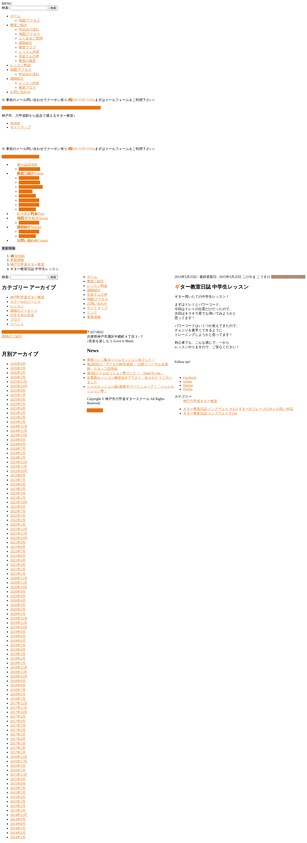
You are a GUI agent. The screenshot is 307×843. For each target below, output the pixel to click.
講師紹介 (25, 43)
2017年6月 (18, 730)
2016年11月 (18, 761)
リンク (92, 312)
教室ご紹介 (18, 25)
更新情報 (94, 317)
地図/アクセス (29, 20)
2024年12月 (18, 426)
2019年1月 (18, 663)
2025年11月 (18, 381)
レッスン (17, 306)
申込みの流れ (29, 29)
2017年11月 (18, 707)
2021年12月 (18, 529)
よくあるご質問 (31, 38)
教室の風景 (27, 61)
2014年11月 (18, 815)
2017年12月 (18, 703)
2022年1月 (18, 524)
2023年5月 (18, 489)
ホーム (15, 16)
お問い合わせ (20, 92)
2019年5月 (18, 645)
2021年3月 (18, 565)
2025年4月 (18, 408)
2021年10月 (18, 538)
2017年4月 (18, 739)
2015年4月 (18, 797)
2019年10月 (18, 627)
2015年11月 (18, 774)
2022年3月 (18, 515)
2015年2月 (18, 806)
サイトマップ (20, 127)
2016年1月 (18, 770)
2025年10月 (18, 386)
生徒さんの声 (29, 56)
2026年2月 (18, 373)
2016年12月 (18, 757)
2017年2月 (18, 748)
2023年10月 (18, 471)
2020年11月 (18, 582)
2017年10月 (18, 712)
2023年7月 (18, 480)
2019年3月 (18, 654)
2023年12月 (18, 462)
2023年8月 (18, 475)
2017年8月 (18, 721)
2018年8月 (18, 685)
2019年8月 (18, 636)
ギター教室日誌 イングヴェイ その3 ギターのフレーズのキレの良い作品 (238, 409)
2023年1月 (18, 498)
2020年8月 (18, 596)
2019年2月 (18, 658)
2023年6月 (18, 484)
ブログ (15, 319)
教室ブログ (27, 47)
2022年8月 (18, 506)
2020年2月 (18, 609)
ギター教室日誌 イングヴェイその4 (210, 413)
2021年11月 (18, 533)
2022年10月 (18, 502)
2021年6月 (18, 556)
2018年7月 (18, 690)
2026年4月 (18, 364)
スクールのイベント (25, 301)
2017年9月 (18, 716)
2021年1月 (18, 573)
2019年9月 (18, 632)
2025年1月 (18, 422)
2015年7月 (18, 788)
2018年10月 (18, 676)
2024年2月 (18, 453)
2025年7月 (18, 395)
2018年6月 (18, 694)
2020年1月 (18, 614)
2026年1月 (18, 377)
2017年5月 (18, 734)
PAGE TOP (95, 410)
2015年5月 (18, 792)
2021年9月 (18, 542)
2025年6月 (18, 399)
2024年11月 (18, 431)
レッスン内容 (29, 52)
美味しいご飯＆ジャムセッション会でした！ (121, 360)
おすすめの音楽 (22, 315)
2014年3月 (18, 832)
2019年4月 (18, 649)
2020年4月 (18, 600)
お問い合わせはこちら (20, 156)
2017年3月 (18, 743)
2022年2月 (18, 520)
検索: (5, 8)
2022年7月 (18, 511)
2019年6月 (18, 640)
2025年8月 (18, 390)
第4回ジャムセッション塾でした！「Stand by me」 (125, 373)
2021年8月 (18, 547)
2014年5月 (18, 828)
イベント (17, 324)
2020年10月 (18, 587)
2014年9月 (18, 819)
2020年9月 (18, 591)
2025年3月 (18, 413)
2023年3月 (18, 493)
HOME (15, 123)
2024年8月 (18, 444)
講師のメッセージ (24, 310)
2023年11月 (18, 466)
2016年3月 (18, 766)
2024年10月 (18, 435)
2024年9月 (18, 439)
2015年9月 (18, 779)
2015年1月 (18, 810)
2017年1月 (18, 752)
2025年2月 (18, 417)
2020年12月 (18, 578)
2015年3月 (18, 801)
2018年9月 (18, 681)
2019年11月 (18, 623)
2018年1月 (18, 699)
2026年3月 (18, 368)
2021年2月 (18, 569)
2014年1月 (18, 837)
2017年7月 (18, 725)
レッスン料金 (20, 65)
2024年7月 (18, 448)
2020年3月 (18, 605)
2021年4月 (18, 560)
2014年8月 (18, 824)
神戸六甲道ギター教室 (288, 277)
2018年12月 (18, 667)
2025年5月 (18, 404)
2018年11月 (18, 672)
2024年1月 (18, 457)
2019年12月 (18, 618)
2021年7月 (18, 551)
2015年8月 (18, 783)
